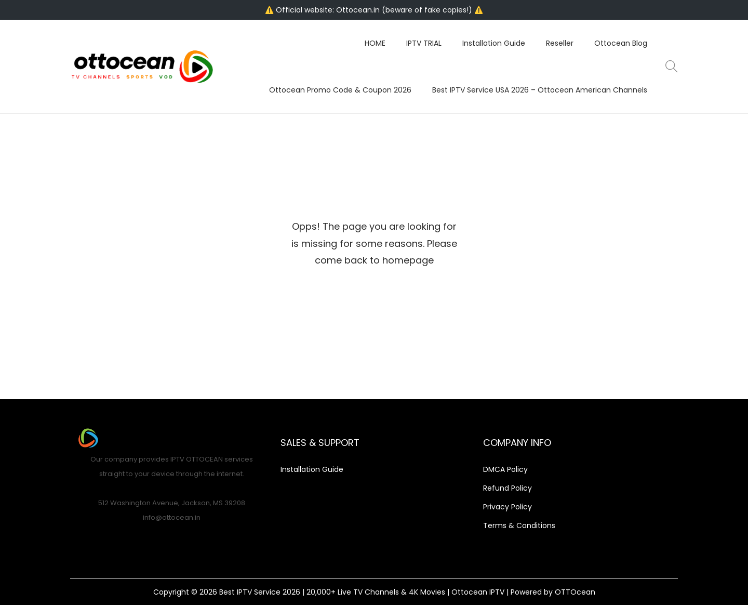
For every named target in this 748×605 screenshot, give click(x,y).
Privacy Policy (507, 507)
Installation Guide (311, 469)
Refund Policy (507, 488)
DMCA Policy (505, 469)
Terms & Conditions (519, 525)
